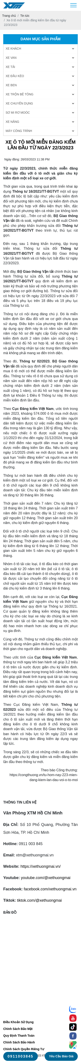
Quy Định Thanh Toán (19, 1035)
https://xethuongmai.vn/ (41, 866)
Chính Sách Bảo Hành (19, 1042)
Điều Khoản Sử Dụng (18, 1022)
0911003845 (20, 1056)
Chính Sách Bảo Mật (18, 1029)
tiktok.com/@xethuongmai (39, 900)
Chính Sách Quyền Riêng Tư (23, 1049)
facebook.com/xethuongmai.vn (50, 889)
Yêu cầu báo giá (61, 1056)
